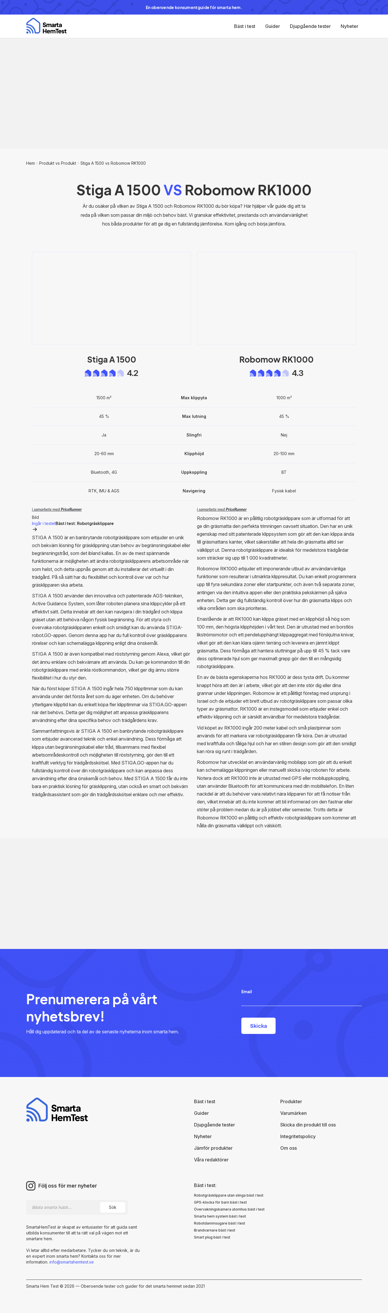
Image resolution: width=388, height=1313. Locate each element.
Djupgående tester (310, 26)
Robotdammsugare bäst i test (219, 1223)
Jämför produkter (213, 1148)
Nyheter (349, 26)
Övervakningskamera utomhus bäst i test (229, 1209)
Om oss (288, 1148)
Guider (272, 26)
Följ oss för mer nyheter (67, 1186)
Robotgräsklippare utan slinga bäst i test (228, 1195)
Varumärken (293, 1113)
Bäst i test (244, 26)
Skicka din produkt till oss (308, 1125)
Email (246, 991)
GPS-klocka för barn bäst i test (220, 1202)
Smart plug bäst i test (212, 1237)
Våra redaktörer (211, 1160)
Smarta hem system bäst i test (220, 1216)
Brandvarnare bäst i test (214, 1230)
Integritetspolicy (298, 1136)
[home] (46, 26)
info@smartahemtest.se (71, 1261)
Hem (30, 163)
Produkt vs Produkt (57, 163)
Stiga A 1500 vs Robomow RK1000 (113, 163)
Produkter (291, 1101)
